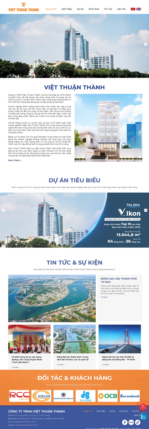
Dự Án (80, 9)
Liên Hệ (121, 9)
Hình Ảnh (94, 9)
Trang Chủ (51, 9)
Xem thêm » (15, 160)
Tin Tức (108, 9)
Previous (3, 44)
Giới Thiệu (66, 9)
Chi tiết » (104, 363)
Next (145, 44)
